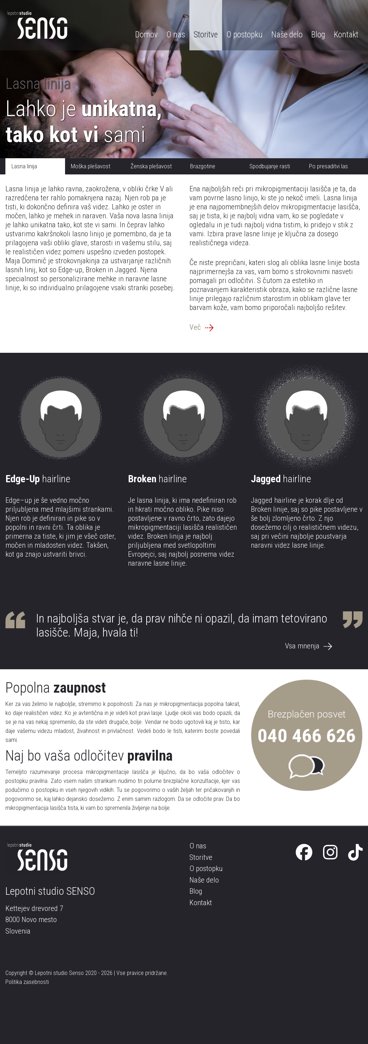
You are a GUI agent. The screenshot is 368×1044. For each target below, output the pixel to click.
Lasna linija (24, 166)
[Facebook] (304, 852)
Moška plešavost (90, 166)
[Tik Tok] (355, 852)
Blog (318, 35)
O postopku (244, 35)
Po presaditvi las (328, 166)
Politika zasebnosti (27, 982)
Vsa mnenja (308, 646)
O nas (175, 35)
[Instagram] (330, 852)
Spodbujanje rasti (269, 166)
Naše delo (287, 35)
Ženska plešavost (151, 166)
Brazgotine (202, 166)
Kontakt (346, 35)
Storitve (206, 35)
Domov (146, 35)
